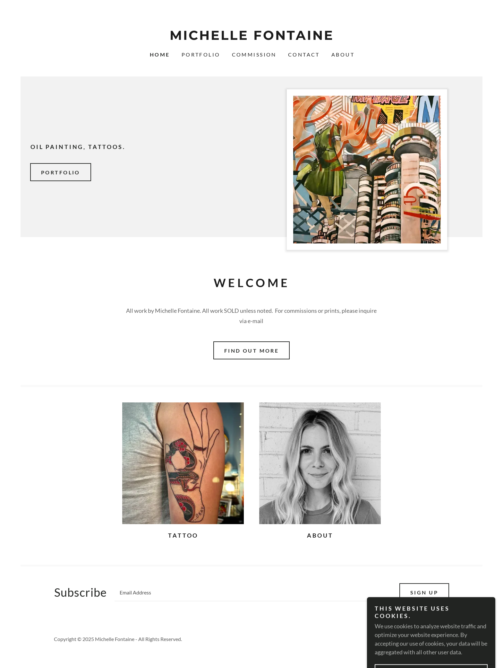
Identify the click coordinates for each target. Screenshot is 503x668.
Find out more (251, 350)
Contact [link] (304, 54)
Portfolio (60, 172)
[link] (251, 37)
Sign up (424, 592)
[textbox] (253, 592)
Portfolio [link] (201, 54)
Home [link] (160, 54)
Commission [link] (254, 54)
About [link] (342, 54)
